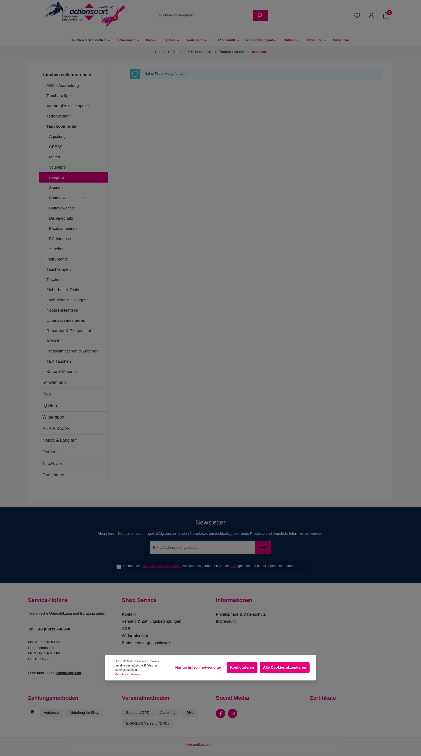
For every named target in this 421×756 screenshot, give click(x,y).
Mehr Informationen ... (129, 674)
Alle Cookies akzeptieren (284, 667)
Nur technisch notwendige (198, 667)
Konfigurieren (242, 667)
